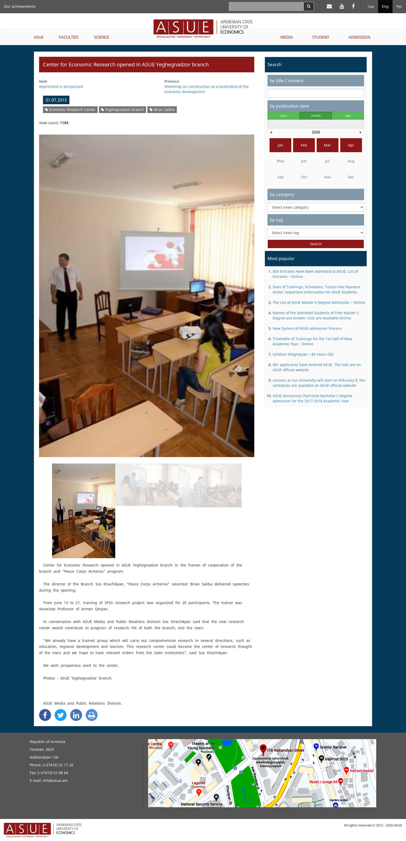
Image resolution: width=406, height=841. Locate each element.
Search (316, 243)
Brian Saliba (162, 109)
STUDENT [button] (320, 37)
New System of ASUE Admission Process (307, 328)
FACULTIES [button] (68, 37)
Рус (399, 6)
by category (282, 194)
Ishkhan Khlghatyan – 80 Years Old (303, 354)
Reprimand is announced (61, 86)
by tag (276, 220)
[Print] (92, 715)
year (283, 115)
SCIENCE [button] (101, 37)
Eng (385, 6)
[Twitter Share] (61, 715)
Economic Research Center (70, 109)
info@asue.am (55, 780)
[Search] (308, 6)
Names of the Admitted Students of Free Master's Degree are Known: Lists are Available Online (316, 315)
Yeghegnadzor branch (122, 109)
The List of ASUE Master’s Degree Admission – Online (319, 302)
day (348, 115)
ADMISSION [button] (359, 37)
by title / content (287, 80)
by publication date (289, 106)
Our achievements (20, 6)
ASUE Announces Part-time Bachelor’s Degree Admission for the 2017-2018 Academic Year (312, 398)
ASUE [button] (39, 37)
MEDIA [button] (286, 37)
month (316, 115)
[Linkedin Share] (76, 715)
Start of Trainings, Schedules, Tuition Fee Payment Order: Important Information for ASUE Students (316, 289)
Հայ (371, 6)
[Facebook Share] (45, 715)
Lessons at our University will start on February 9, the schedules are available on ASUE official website (319, 383)
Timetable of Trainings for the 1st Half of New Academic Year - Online (312, 341)
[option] (146, 292)
